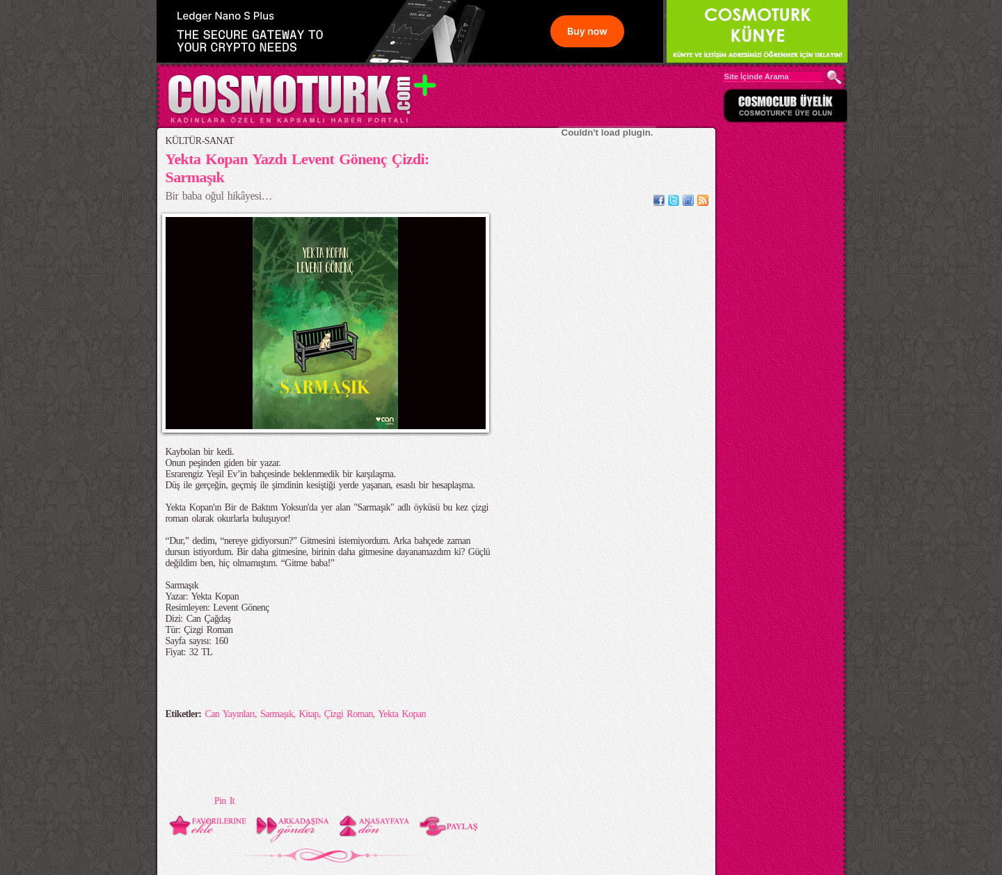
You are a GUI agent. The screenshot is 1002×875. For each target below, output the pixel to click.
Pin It (224, 801)
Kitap (309, 714)
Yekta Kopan (402, 714)
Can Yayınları (230, 714)
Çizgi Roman (348, 714)
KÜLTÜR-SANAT (200, 141)
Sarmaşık (277, 714)
